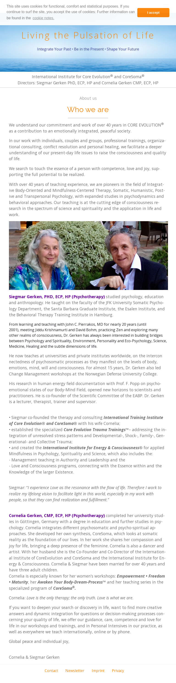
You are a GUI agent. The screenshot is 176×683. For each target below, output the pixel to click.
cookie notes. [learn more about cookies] (43, 18)
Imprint (98, 670)
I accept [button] (153, 12)
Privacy (118, 670)
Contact (51, 670)
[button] (76, 677)
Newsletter (74, 670)
